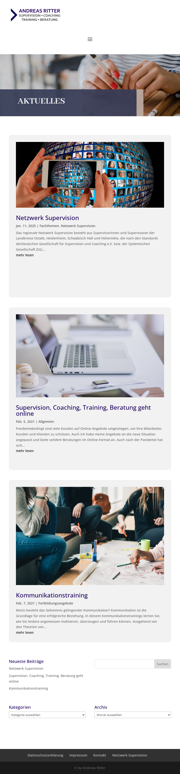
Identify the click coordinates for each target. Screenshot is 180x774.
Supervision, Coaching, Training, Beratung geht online (83, 410)
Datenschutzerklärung (45, 755)
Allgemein (46, 421)
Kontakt (99, 755)
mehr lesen (25, 255)
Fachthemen (49, 226)
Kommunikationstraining (52, 595)
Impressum (78, 755)
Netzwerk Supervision (47, 217)
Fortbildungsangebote (55, 603)
